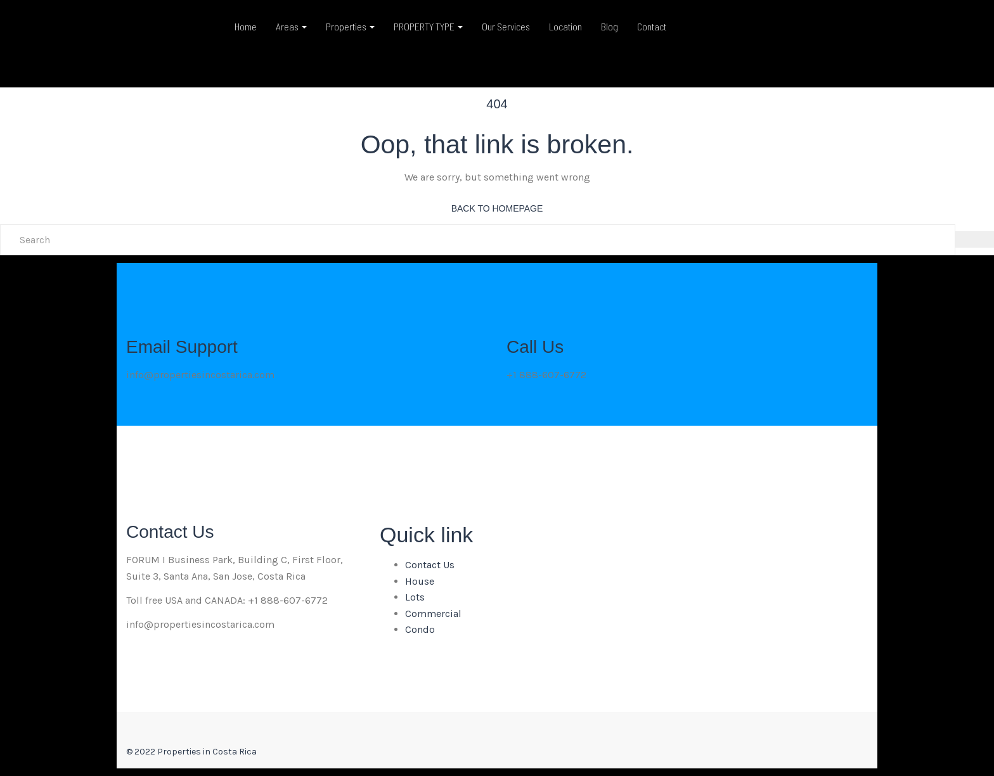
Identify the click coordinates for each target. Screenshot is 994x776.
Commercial (433, 613)
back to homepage (497, 208)
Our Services (506, 26)
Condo (420, 629)
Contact (651, 26)
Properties (350, 26)
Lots (415, 597)
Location (565, 26)
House (419, 581)
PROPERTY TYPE (428, 26)
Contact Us (430, 565)
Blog (609, 26)
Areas (291, 26)
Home (246, 26)
